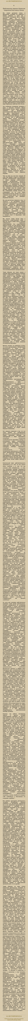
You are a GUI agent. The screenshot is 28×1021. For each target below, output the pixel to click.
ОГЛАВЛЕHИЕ (14, 1)
